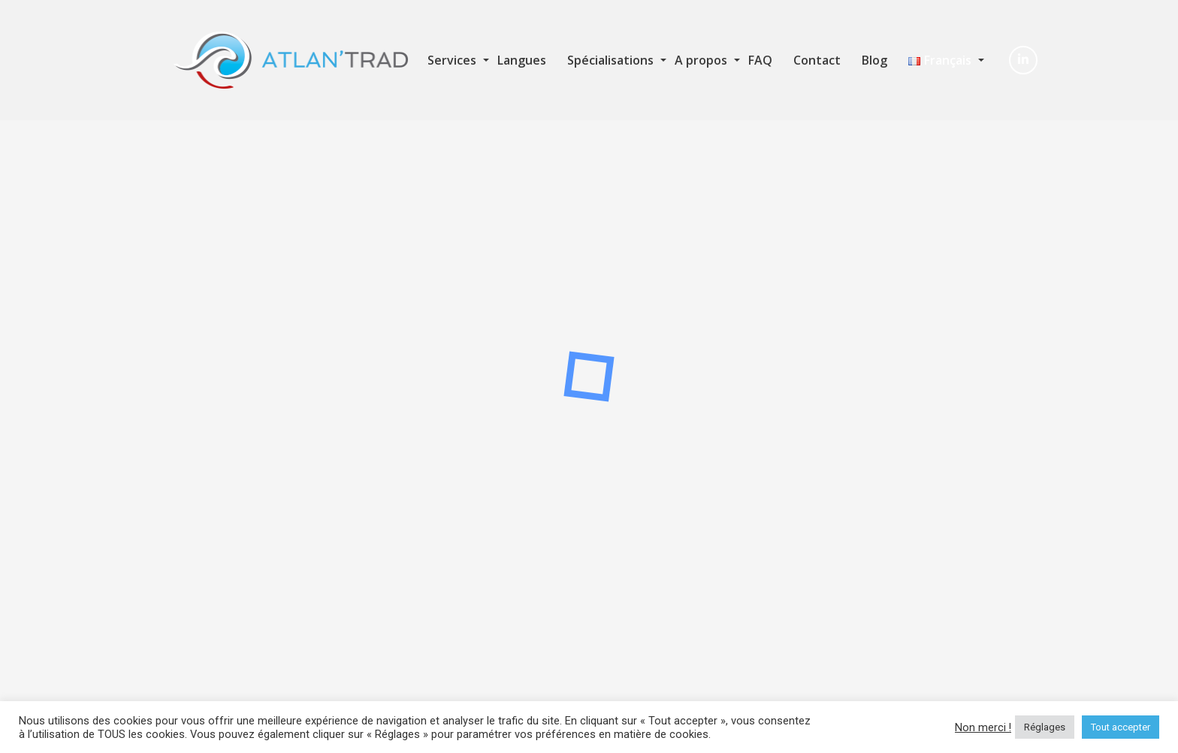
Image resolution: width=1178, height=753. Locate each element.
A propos (701, 60)
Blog (874, 60)
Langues (521, 60)
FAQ (760, 60)
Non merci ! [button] (983, 727)
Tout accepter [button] (1120, 727)
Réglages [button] (1044, 727)
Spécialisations (610, 60)
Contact (817, 60)
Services (451, 60)
